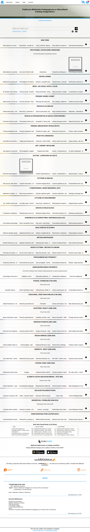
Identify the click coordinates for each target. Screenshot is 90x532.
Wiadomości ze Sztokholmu (62, 433)
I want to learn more (38, 530)
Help (24, 2)
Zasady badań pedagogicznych (18, 428)
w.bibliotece (43, 463)
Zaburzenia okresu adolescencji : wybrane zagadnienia (68, 428)
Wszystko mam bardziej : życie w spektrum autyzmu (45, 430)
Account (30, 2)
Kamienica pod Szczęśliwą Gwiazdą (64, 431)
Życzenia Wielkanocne (16, 499)
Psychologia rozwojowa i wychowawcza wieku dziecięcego (24, 433)
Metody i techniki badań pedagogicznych (20, 434)
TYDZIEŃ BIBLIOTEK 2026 (17, 484)
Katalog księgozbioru (45, 20)
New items (9, 2)
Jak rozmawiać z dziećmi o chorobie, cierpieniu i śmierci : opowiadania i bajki (50, 433)
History (17, 2)
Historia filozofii (15, 431)
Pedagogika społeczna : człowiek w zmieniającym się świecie (24, 430)
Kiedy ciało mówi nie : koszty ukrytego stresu (43, 434)
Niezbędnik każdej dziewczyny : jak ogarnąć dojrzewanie (45, 428)
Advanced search (16, 31)
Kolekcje (24, 31)
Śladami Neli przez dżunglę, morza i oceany (66, 430)
